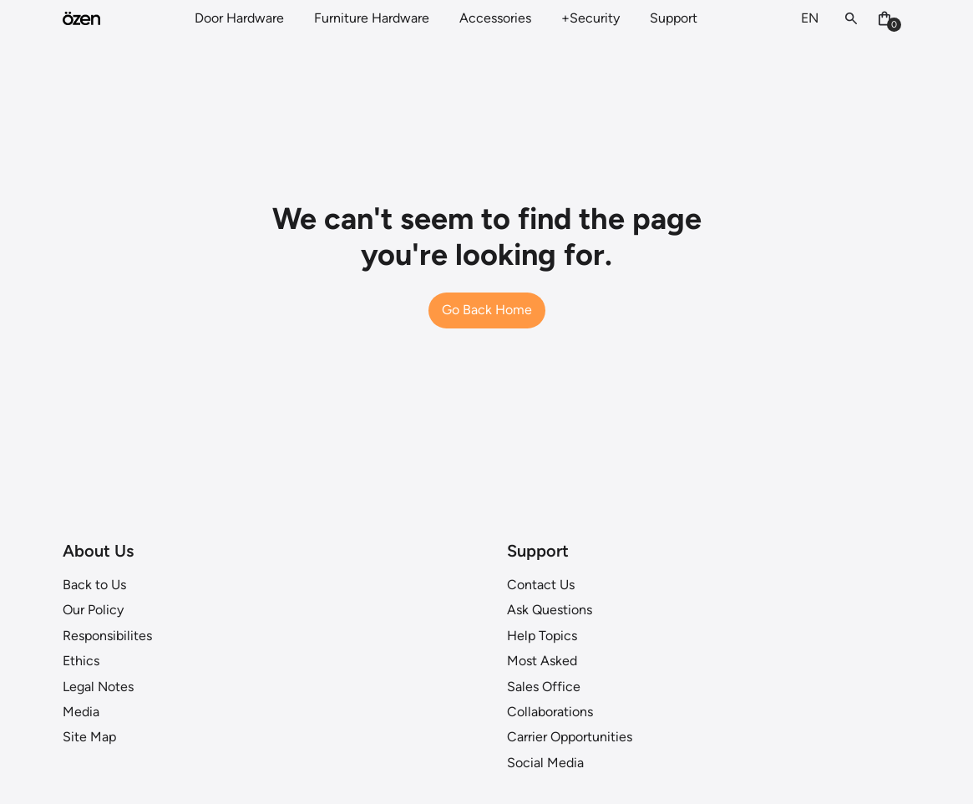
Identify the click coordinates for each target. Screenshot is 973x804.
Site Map (89, 737)
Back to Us (94, 585)
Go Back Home (487, 310)
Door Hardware (239, 18)
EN (809, 18)
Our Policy (93, 610)
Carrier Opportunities (569, 737)
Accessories (495, 18)
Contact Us (541, 585)
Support (673, 18)
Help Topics (542, 636)
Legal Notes (98, 687)
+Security (590, 18)
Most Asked (542, 661)
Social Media (545, 763)
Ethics (81, 661)
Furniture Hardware (371, 18)
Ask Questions (549, 610)
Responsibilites (107, 636)
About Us (98, 551)
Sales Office (543, 687)
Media (81, 712)
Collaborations (550, 712)
